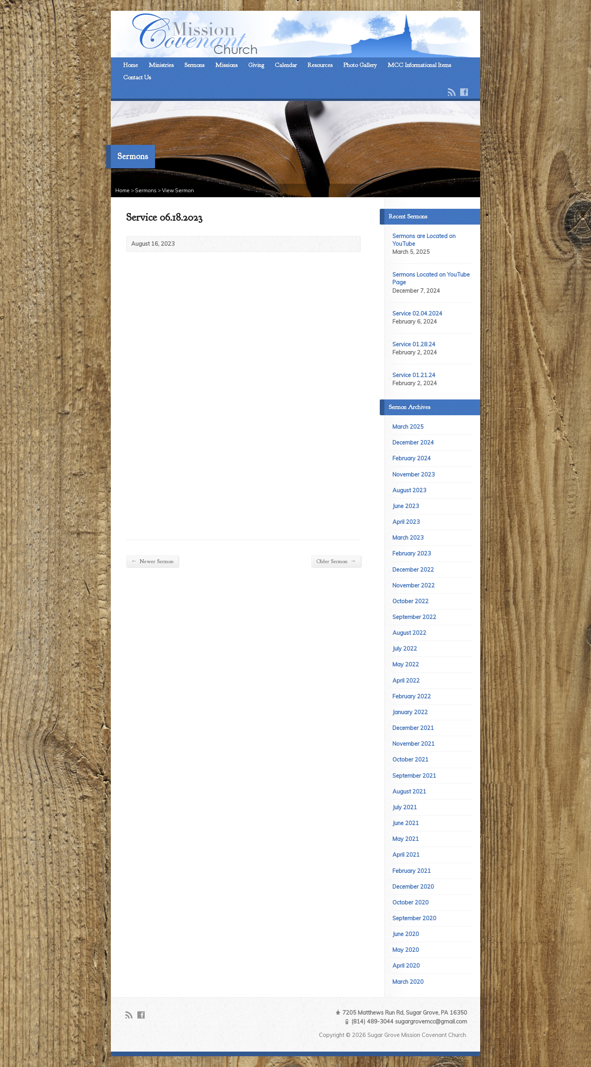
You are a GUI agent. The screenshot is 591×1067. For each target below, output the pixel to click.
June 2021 (405, 823)
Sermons (194, 65)
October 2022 (410, 601)
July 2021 (404, 807)
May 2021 (405, 838)
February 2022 (411, 696)
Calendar (286, 65)
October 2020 (410, 902)
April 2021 (406, 854)
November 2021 (413, 743)
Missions (226, 65)
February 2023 (411, 553)
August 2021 (409, 791)
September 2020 (414, 918)
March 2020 (408, 981)
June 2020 (405, 934)
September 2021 (414, 775)
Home (130, 65)
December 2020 (413, 886)
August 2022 (409, 632)
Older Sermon (336, 561)
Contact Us (137, 77)
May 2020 (405, 949)
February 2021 (411, 870)
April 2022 (406, 680)
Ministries (161, 65)
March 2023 (408, 537)
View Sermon (178, 190)
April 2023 (406, 521)
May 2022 (405, 664)
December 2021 (413, 728)
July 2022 (404, 648)
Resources (319, 65)
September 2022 (414, 617)
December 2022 (413, 569)
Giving (256, 65)
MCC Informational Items (419, 65)
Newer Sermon (152, 561)
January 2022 (410, 712)
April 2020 (406, 965)
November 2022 (413, 585)
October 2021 (410, 759)
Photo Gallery (360, 65)
